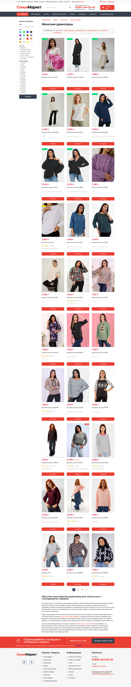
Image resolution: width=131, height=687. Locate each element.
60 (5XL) (22, 81)
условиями (79, 645)
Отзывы (60, 1)
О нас (18, 1)
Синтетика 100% (25, 49)
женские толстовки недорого (69, 616)
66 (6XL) (22, 87)
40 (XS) (22, 63)
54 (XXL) (22, 76)
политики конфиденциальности (103, 674)
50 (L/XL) (22, 72)
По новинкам (103, 30)
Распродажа (35, 14)
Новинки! (92, 14)
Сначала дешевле (69, 30)
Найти (70, 7)
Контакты (67, 1)
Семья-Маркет (29, 7)
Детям (45, 666)
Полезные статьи (74, 666)
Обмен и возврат (39, 1)
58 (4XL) (22, 79)
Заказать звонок (80, 9)
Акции (70, 675)
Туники (72, 14)
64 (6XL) (22, 85)
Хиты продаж (48, 678)
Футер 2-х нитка (25, 51)
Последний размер (107, 14)
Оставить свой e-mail (103, 641)
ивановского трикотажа (85, 624)
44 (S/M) (22, 66)
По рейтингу (57, 32)
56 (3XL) (22, 77)
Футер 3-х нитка (25, 53)
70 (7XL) (22, 90)
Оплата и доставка (27, 1)
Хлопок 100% (23, 55)
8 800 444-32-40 (85, 7)
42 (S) (21, 64)
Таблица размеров (51, 1)
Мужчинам (47, 663)
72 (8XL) (22, 92)
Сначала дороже (81, 30)
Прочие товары (48, 672)
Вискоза (22, 47)
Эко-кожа (23, 58)
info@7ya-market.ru (99, 666)
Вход (104, 1)
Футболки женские (59, 14)
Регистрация (111, 1)
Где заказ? (92, 9)
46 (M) (22, 68)
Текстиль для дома (49, 669)
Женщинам (47, 660)
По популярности (92, 30)
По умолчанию (57, 30)
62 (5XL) (22, 83)
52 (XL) (22, 74)
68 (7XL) (22, 88)
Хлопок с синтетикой (26, 57)
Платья (46, 14)
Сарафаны (82, 14)
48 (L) (21, 70)
